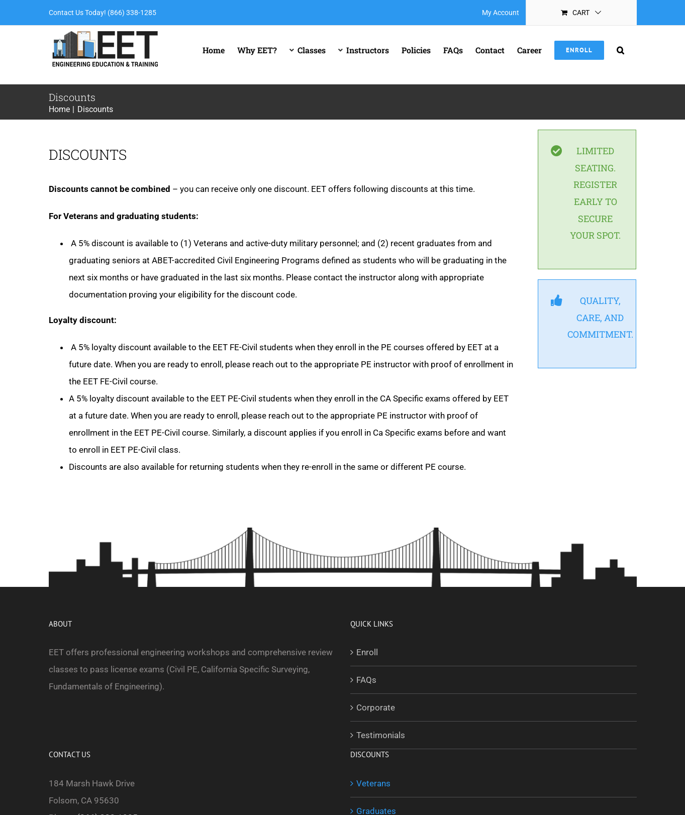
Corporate (375, 707)
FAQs (366, 680)
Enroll (367, 652)
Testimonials (380, 735)
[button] (620, 50)
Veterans (373, 783)
